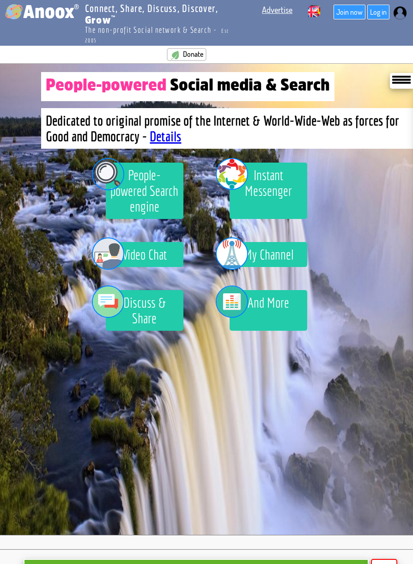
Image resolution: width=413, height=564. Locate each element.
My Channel (261, 254)
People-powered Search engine (142, 188)
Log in (378, 12)
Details (165, 136)
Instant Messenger (261, 181)
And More (259, 304)
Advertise (277, 10)
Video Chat (136, 254)
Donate (186, 54)
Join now (349, 12)
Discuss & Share (136, 308)
